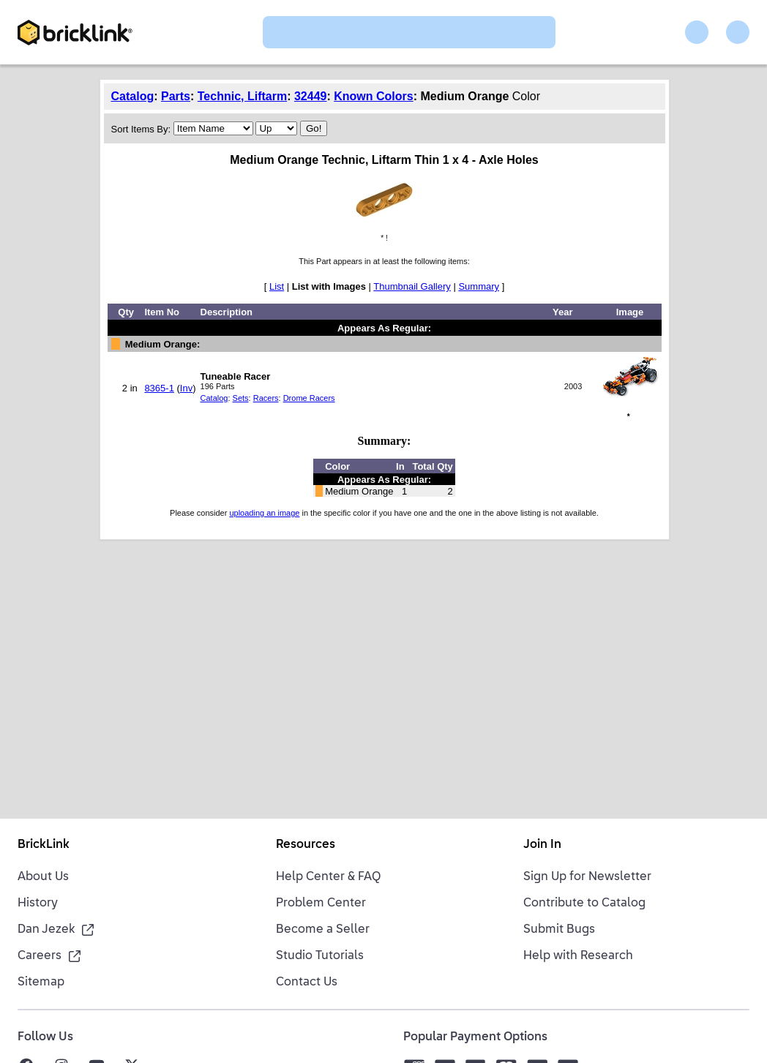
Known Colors (373, 96)
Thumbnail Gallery (412, 286)
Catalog (132, 96)
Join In (542, 845)
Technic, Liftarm (242, 96)
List (276, 286)
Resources (305, 845)
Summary (478, 286)
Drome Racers (309, 398)
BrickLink (44, 845)
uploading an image (264, 512)
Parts (175, 96)
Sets (241, 398)
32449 (310, 96)
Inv (186, 388)
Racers (266, 398)
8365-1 (158, 388)
